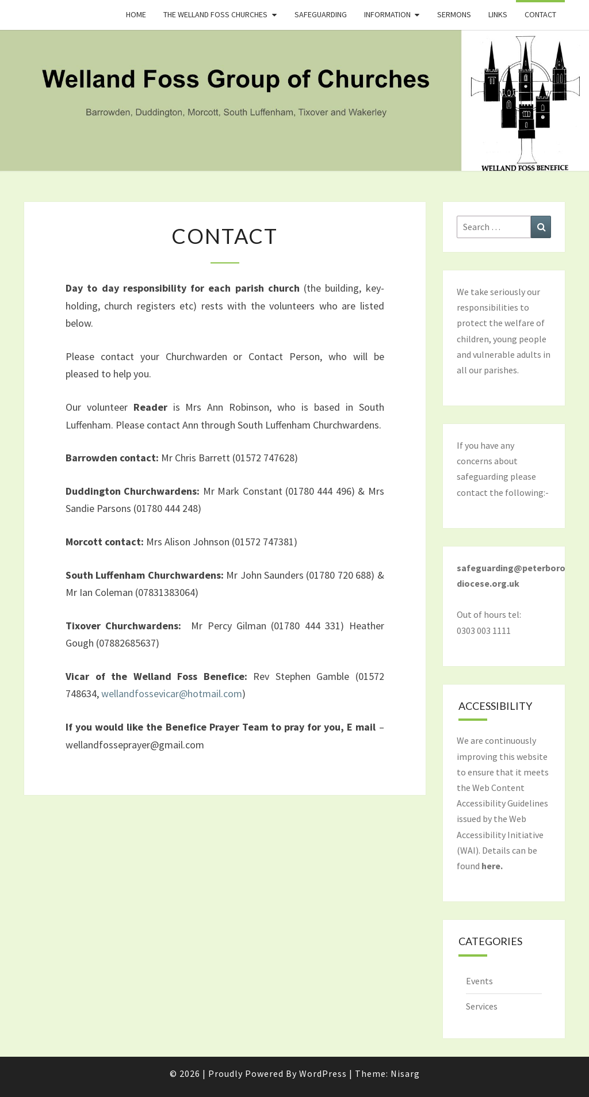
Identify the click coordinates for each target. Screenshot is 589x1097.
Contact (540, 14)
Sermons (454, 14)
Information (387, 14)
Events (479, 981)
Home (136, 14)
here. (492, 866)
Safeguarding (320, 14)
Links (497, 14)
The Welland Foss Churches (215, 14)
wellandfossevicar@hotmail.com (171, 693)
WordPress (323, 1073)
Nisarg (405, 1073)
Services (482, 1006)
